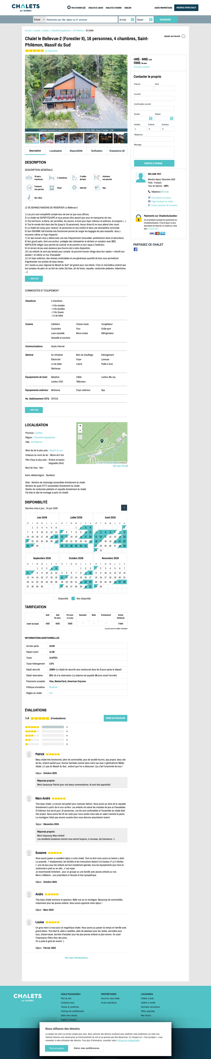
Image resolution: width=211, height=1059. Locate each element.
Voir (51, 693)
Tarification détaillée (142, 66)
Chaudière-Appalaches (44, 437)
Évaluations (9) (117, 150)
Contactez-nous (67, 1002)
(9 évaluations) (51, 50)
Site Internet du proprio (161, 197)
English (64, 1019)
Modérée (53, 687)
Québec (39, 432)
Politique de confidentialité (72, 1011)
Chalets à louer (147, 998)
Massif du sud (56, 450)
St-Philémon (36, 442)
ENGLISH (127, 8)
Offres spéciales (148, 1011)
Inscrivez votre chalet (110, 998)
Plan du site (66, 998)
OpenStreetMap (112, 463)
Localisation (56, 150)
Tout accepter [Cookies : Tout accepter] (56, 1048)
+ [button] (80, 426)
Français (72, 1019)
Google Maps (120, 465)
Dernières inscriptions (150, 1006)
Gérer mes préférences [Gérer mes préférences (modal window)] (86, 1048)
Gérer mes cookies (69, 1015)
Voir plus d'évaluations (76, 957)
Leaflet (100, 463)
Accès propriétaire (109, 1002)
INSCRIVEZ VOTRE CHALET (186, 8)
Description (35, 150)
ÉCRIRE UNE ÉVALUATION (115, 718)
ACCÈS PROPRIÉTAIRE (163, 8)
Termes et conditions (70, 1006)
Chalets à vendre (148, 1002)
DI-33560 (89, 30)
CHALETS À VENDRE (114, 8)
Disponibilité (76, 150)
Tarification (96, 150)
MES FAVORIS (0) (78, 8)
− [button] (80, 430)
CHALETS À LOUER (96, 8)
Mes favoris (146, 1015)
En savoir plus (152, 228)
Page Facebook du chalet (162, 201)
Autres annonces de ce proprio (164, 205)
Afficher (164, 191)
